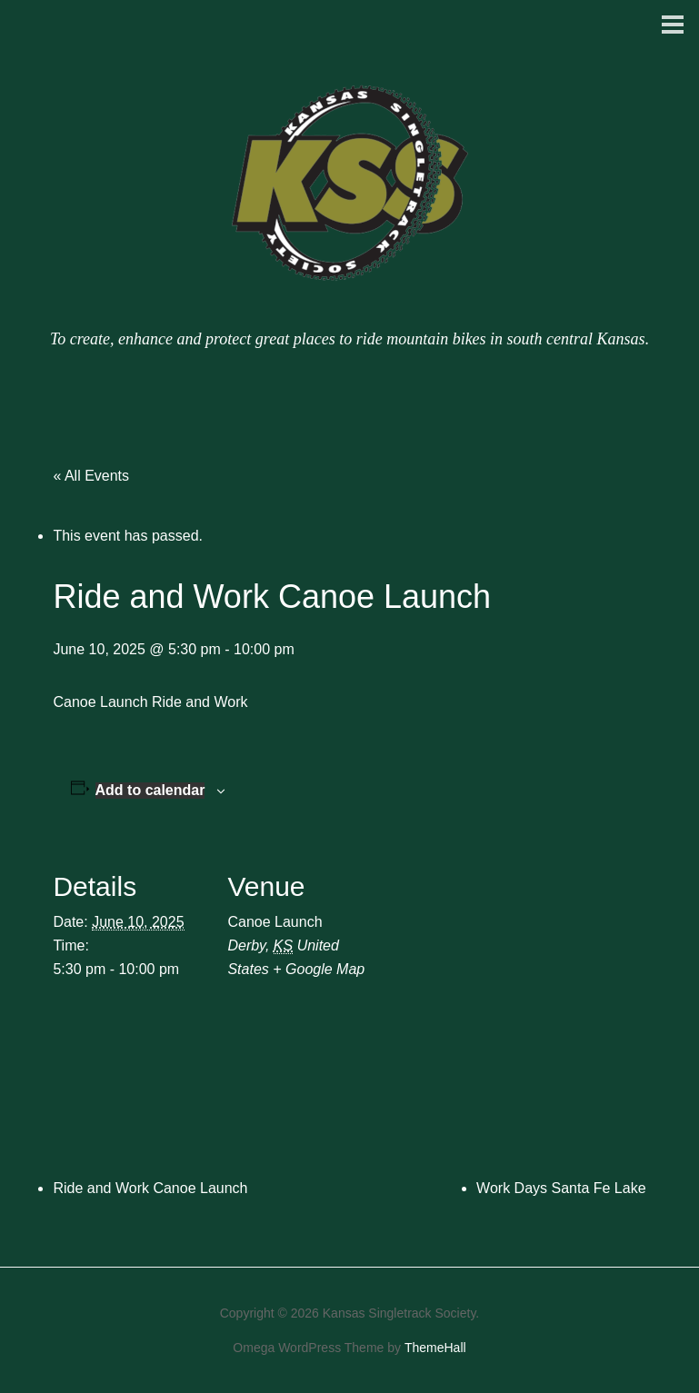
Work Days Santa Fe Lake (560, 1188)
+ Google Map (318, 969)
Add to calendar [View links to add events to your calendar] (150, 790)
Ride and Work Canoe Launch (150, 1188)
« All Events (91, 475)
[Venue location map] (498, 966)
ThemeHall (435, 1347)
